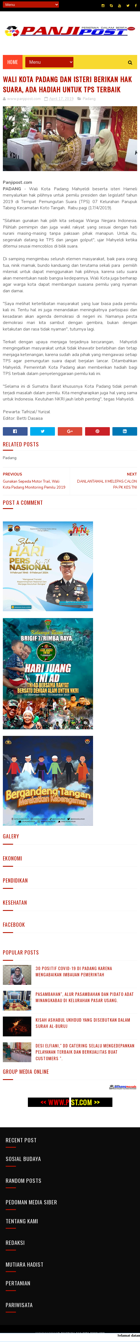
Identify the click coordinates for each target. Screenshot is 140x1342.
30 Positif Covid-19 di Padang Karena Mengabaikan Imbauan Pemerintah (74, 971)
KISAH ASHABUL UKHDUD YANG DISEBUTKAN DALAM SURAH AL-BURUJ (83, 1023)
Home (12, 62)
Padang (89, 98)
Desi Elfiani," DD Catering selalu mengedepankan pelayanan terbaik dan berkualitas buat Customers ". (85, 1051)
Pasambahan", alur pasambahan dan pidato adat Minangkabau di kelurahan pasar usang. (85, 997)
